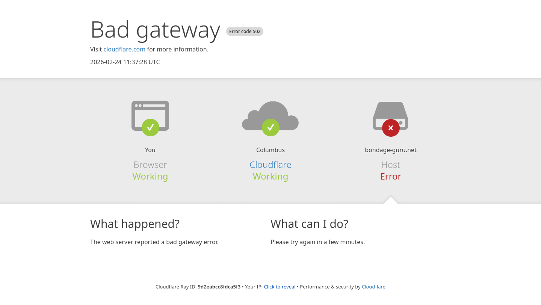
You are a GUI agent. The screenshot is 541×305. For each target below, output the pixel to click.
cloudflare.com (124, 49)
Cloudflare (270, 164)
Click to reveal (279, 286)
